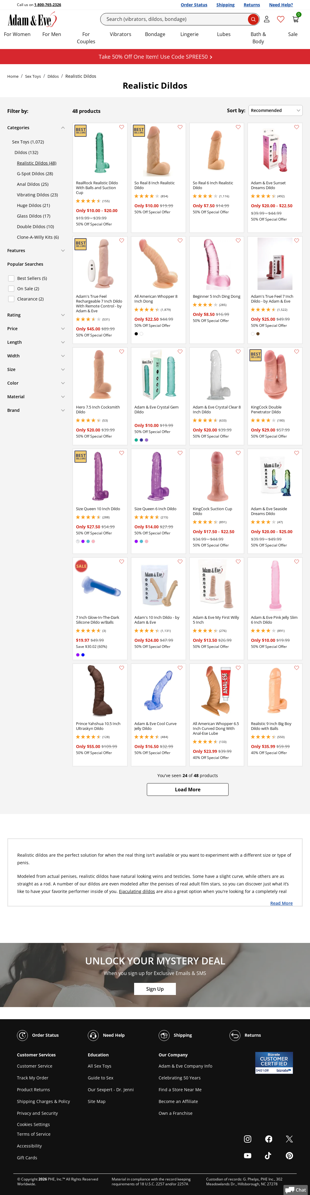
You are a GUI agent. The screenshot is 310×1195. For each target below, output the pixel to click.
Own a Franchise (176, 1113)
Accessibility (29, 1146)
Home (12, 76)
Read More (281, 903)
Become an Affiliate (178, 1101)
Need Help (106, 1035)
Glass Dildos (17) (33, 216)
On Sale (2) (28, 288)
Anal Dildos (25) (32, 184)
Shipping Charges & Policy (43, 1101)
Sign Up (155, 989)
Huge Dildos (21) (33, 205)
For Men (51, 34)
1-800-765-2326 (47, 4)
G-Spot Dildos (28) (35, 173)
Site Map (97, 1101)
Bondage (155, 34)
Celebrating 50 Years (180, 1078)
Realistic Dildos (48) (36, 163)
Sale (293, 34)
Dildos (53, 76)
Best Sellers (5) (32, 278)
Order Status (194, 5)
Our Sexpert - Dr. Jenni (111, 1089)
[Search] (180, 19)
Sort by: (236, 110)
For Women (17, 34)
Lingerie (189, 34)
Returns (252, 5)
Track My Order (32, 1078)
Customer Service (34, 1066)
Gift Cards (27, 1158)
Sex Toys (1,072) (28, 142)
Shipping (225, 5)
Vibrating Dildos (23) (37, 195)
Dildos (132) (26, 152)
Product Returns (33, 1089)
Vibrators (120, 34)
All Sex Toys (99, 1066)
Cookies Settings (33, 1124)
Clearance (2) (30, 299)
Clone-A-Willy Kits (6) (38, 237)
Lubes (224, 34)
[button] (188, 789)
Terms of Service (34, 1134)
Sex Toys (33, 76)
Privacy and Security (37, 1113)
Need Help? (281, 5)
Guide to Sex (100, 1078)
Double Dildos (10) (35, 226)
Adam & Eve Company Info (185, 1066)
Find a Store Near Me (180, 1089)
